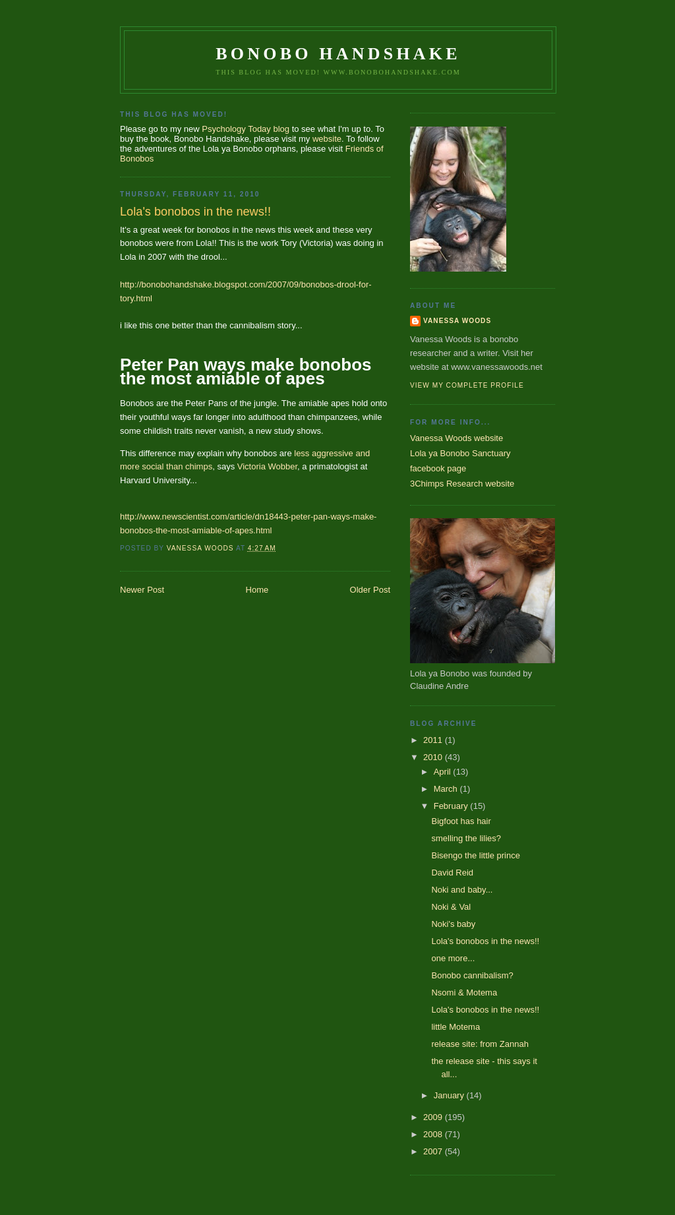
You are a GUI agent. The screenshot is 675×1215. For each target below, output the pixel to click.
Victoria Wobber (267, 466)
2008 (434, 1134)
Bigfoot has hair (460, 821)
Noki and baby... (461, 890)
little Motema (455, 1027)
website (326, 139)
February (452, 806)
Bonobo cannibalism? (472, 975)
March (447, 789)
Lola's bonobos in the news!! (485, 941)
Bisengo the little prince (475, 855)
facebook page (438, 468)
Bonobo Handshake (338, 53)
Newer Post (142, 590)
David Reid (452, 872)
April (444, 772)
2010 (434, 757)
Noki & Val (451, 907)
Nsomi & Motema (464, 992)
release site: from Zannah (479, 1044)
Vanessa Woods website (456, 438)
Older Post (370, 590)
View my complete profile (467, 385)
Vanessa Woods (457, 320)
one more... (453, 958)
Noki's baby (453, 924)
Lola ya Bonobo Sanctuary (460, 453)
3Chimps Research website (462, 484)
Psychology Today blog (245, 129)
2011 (434, 740)
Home (257, 590)
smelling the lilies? (466, 838)
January (450, 1095)
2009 (434, 1117)
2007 (434, 1151)
